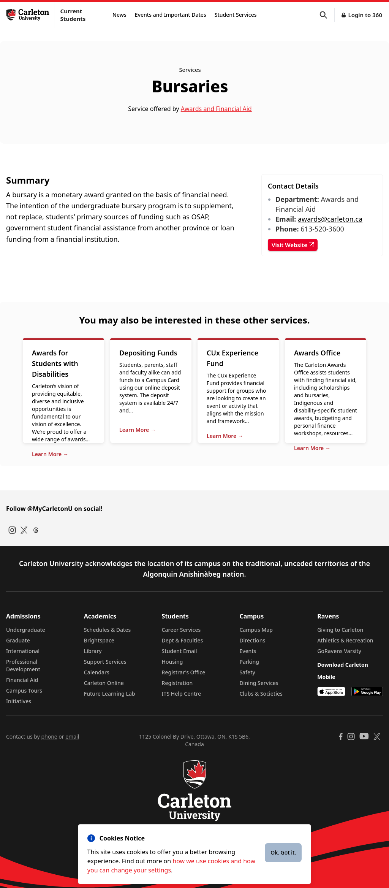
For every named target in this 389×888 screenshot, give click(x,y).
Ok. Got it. (283, 852)
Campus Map (256, 629)
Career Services (181, 629)
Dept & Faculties (182, 640)
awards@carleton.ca (330, 219)
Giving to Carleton (340, 629)
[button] (327, 15)
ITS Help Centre (181, 693)
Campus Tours (24, 690)
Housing (172, 661)
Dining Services (258, 683)
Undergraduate (25, 629)
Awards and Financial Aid (216, 109)
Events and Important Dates (170, 14)
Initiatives (18, 701)
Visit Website (293, 245)
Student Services (236, 14)
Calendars (96, 672)
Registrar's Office (184, 672)
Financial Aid (22, 679)
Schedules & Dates (107, 629)
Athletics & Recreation (345, 640)
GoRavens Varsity (339, 651)
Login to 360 (365, 15)
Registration (177, 683)
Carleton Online (104, 683)
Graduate (18, 640)
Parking (249, 661)
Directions (252, 640)
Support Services (105, 661)
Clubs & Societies (260, 693)
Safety (247, 672)
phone (49, 736)
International (23, 651)
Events (247, 651)
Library (93, 651)
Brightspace (99, 640)
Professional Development (23, 665)
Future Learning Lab (109, 693)
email (72, 736)
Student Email (179, 651)
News (119, 14)
